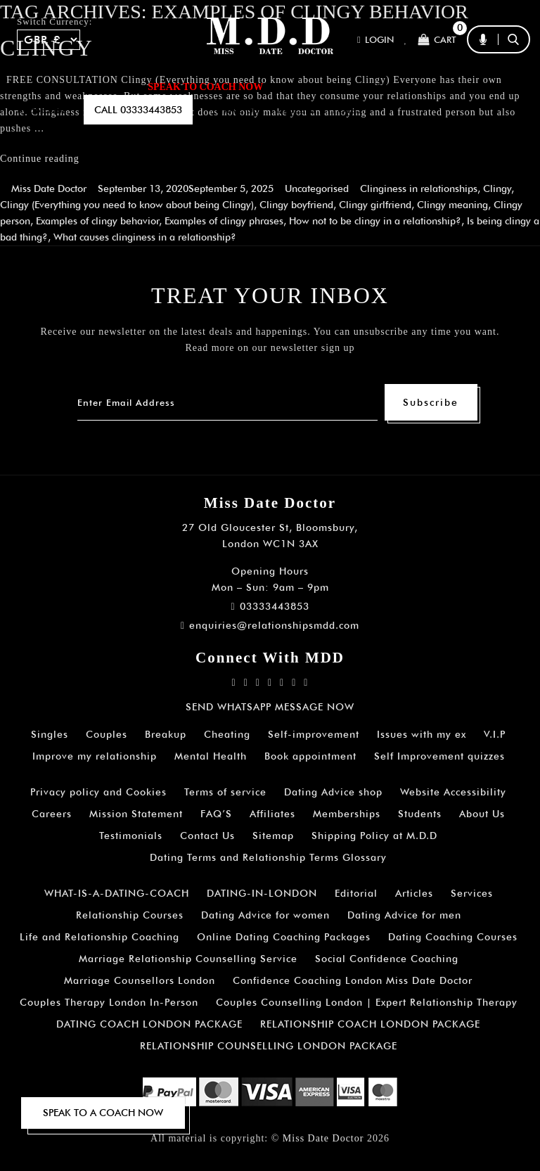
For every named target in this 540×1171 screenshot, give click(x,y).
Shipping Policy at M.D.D (374, 835)
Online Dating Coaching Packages (284, 936)
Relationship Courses (130, 915)
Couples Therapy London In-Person (109, 1002)
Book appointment (310, 756)
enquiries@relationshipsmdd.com (270, 625)
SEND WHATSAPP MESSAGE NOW (270, 706)
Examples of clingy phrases (224, 220)
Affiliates (272, 813)
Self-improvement (313, 734)
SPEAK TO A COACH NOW (103, 1112)
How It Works (385, 86)
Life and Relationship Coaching (99, 936)
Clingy (497, 188)
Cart (437, 40)
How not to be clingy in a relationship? (375, 220)
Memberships (346, 813)
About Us (482, 813)
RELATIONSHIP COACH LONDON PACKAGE (370, 1024)
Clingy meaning (452, 204)
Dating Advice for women (265, 915)
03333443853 (270, 606)
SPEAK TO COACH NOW (205, 87)
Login (375, 39)
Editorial (356, 893)
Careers (52, 813)
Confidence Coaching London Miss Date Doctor (352, 980)
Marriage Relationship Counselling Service (188, 958)
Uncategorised (317, 188)
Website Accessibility (453, 792)
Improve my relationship (94, 756)
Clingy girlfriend (375, 204)
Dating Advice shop (333, 792)
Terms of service (225, 792)
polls (347, 109)
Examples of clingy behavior (97, 220)
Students (420, 813)
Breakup (165, 734)
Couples (106, 734)
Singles (49, 734)
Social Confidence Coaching (386, 958)
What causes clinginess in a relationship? (144, 237)
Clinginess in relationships (418, 188)
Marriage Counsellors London (139, 980)
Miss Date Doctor (48, 188)
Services (472, 893)
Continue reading (39, 158)
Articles (414, 893)
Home (31, 86)
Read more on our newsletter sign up (269, 348)
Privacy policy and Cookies (98, 792)
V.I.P (495, 734)
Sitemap (273, 835)
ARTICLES (304, 86)
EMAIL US (237, 109)
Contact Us (207, 835)
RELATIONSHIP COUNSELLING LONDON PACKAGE (268, 1045)
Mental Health (210, 756)
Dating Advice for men (404, 915)
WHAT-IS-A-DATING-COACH (116, 893)
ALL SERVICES (97, 86)
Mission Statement (136, 813)
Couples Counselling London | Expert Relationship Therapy (367, 1002)
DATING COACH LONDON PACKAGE (149, 1024)
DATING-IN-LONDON (262, 893)
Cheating (227, 734)
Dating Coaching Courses (453, 936)
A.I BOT (503, 86)
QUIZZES (296, 109)
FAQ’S (456, 86)
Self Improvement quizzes (439, 756)
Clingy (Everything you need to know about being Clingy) (127, 204)
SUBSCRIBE (42, 109)
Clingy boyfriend (296, 204)
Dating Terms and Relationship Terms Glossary (268, 857)
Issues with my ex (421, 734)
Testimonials (130, 835)
